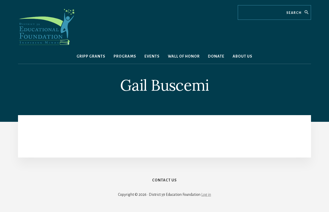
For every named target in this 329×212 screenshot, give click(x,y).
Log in (206, 194)
